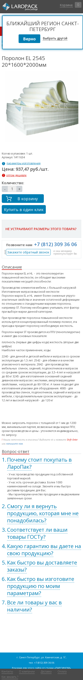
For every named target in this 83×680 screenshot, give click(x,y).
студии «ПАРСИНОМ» (58, 668)
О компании (27, 671)
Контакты (7, 671)
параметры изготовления (24, 163)
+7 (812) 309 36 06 (55, 244)
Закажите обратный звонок (28, 252)
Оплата (62, 671)
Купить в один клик (24, 209)
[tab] (41, 463)
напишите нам (14, 443)
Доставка (46, 671)
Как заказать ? (10, 677)
